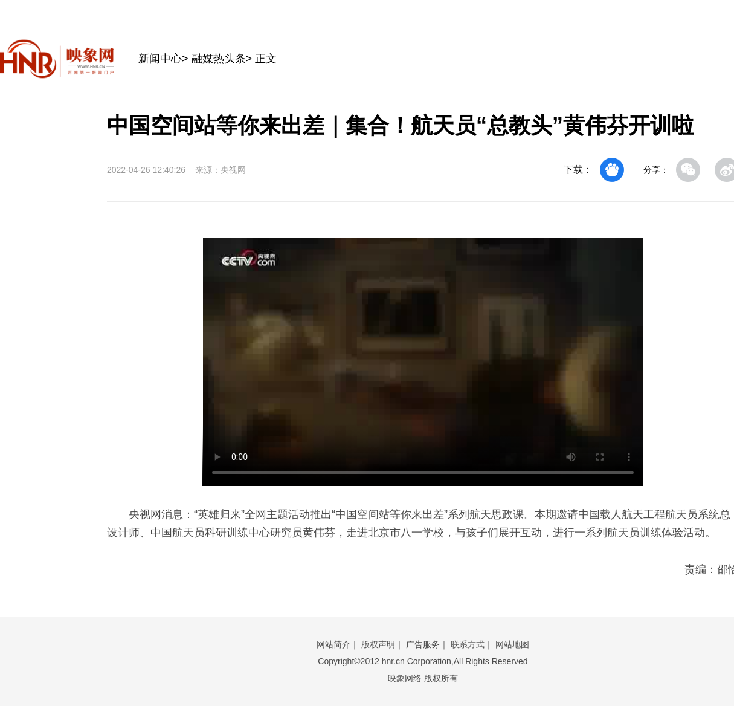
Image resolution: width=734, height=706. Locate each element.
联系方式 (468, 644)
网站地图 (512, 644)
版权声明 (378, 644)
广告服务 (423, 644)
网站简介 (333, 644)
